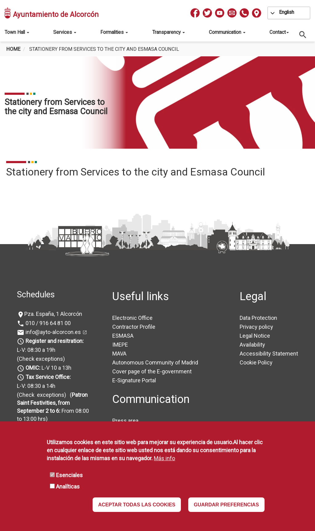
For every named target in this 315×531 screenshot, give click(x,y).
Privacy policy (256, 327)
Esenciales (69, 475)
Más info (164, 458)
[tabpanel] (157, 102)
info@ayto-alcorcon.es (52, 332)
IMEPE (120, 344)
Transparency (168, 32)
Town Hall (17, 32)
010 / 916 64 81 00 (47, 323)
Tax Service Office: (48, 377)
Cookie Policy (256, 362)
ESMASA (123, 335)
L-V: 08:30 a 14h (36, 386)
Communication (227, 32)
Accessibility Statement (269, 353)
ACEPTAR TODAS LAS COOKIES (136, 504)
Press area (125, 420)
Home (13, 49)
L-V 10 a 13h (47, 367)
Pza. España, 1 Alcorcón (53, 314)
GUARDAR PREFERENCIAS (226, 504)
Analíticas (68, 486)
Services (64, 32)
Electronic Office (132, 318)
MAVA (119, 353)
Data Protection (258, 318)
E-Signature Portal (134, 380)
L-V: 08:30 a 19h (36, 350)
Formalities (114, 32)
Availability (252, 344)
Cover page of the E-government (152, 371)
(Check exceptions (40, 359)
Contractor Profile (133, 327)
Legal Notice (255, 335)
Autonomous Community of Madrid (155, 362)
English (286, 12)
